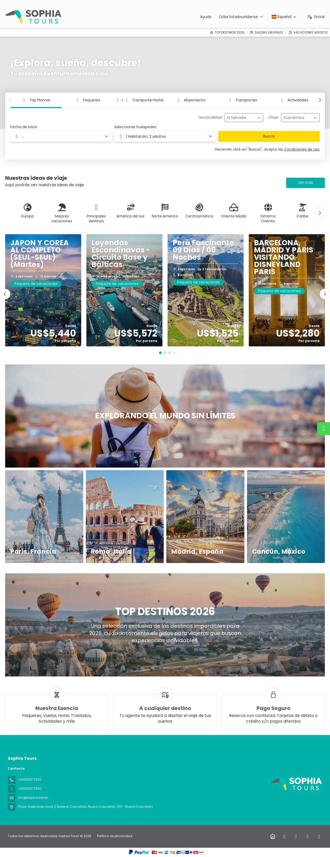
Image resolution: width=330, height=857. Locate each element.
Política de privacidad (114, 836)
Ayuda (205, 16)
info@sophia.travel (33, 797)
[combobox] (240, 118)
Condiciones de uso (302, 149)
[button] (10, 100)
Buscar (269, 136)
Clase (273, 117)
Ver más (305, 182)
